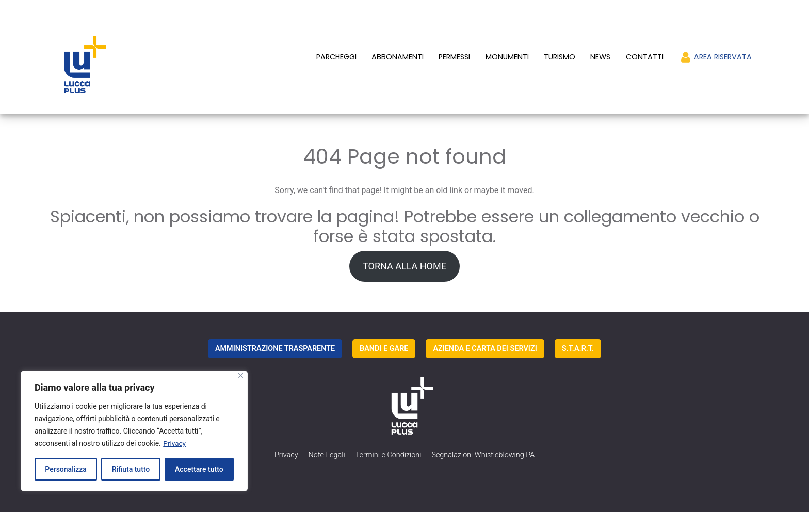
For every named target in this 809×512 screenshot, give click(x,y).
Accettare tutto (199, 469)
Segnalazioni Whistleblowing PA (483, 431)
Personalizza (66, 469)
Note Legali (327, 431)
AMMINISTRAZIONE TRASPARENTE (275, 325)
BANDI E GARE (384, 325)
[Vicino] (240, 375)
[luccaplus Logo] (130, 45)
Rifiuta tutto (131, 469)
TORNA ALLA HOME (404, 242)
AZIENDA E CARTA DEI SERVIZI (485, 325)
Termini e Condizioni (388, 431)
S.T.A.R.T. (578, 325)
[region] (134, 431)
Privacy (174, 443)
